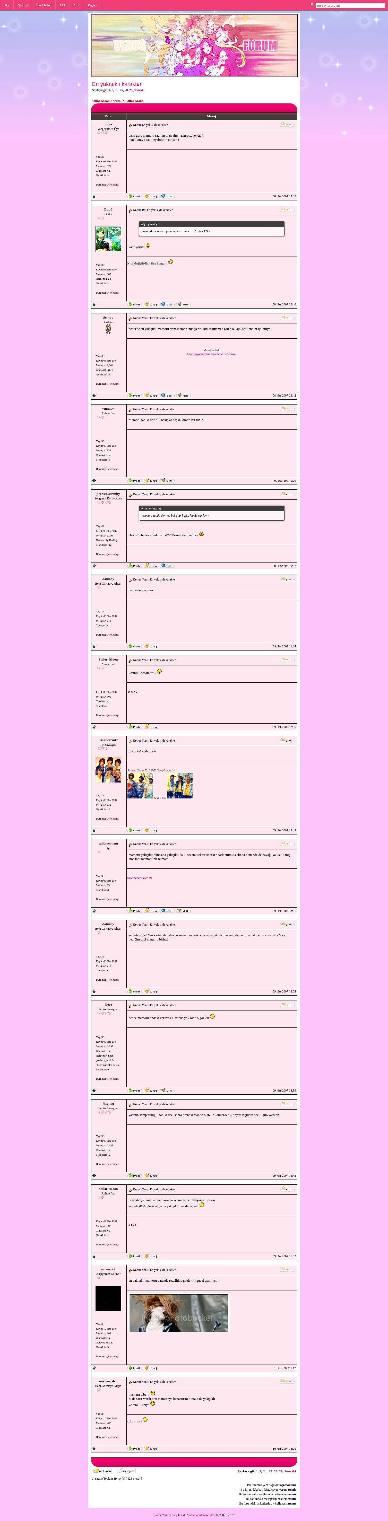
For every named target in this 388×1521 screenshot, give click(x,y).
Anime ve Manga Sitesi (200, 1515)
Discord (23, 5)
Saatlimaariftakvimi (139, 878)
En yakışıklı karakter (117, 84)
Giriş (76, 5)
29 (131, 90)
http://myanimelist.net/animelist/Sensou (211, 354)
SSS (62, 5)
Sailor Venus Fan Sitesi (168, 1515)
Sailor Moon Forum (106, 101)
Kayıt (91, 5)
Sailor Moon (134, 101)
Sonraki (139, 90)
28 (126, 90)
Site (6, 5)
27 (121, 90)
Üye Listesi (43, 5)
